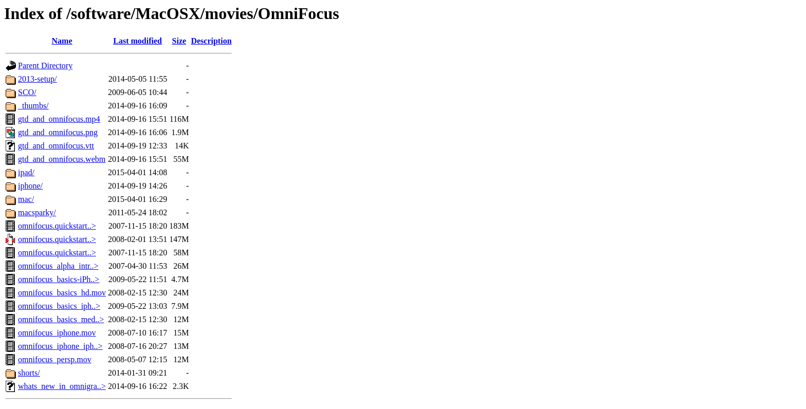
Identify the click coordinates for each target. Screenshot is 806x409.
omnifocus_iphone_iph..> (60, 346)
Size (179, 40)
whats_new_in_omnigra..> (62, 386)
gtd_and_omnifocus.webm (61, 159)
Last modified (137, 40)
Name (62, 40)
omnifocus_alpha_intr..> (58, 266)
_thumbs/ (33, 105)
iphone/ (30, 185)
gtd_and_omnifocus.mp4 (59, 119)
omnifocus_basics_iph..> (59, 306)
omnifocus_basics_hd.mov (62, 292)
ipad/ (26, 172)
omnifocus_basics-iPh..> (58, 279)
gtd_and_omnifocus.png (58, 132)
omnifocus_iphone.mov (57, 332)
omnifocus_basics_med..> (61, 319)
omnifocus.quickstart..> (57, 225)
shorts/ (29, 372)
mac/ (26, 199)
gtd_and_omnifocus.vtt (56, 145)
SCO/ (27, 92)
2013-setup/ (37, 79)
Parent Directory (45, 65)
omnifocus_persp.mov (54, 359)
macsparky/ (37, 212)
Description (211, 40)
